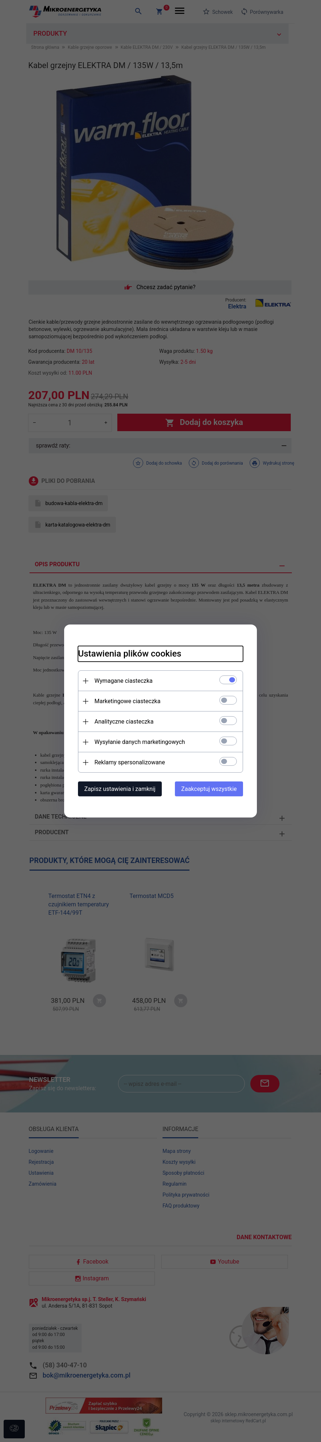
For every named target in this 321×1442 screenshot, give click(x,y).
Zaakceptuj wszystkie (210, 788)
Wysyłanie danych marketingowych (138, 741)
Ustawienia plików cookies (128, 654)
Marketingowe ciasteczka (126, 701)
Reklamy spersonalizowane (128, 762)
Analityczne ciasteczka (122, 721)
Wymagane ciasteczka (122, 680)
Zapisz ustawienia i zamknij (118, 788)
